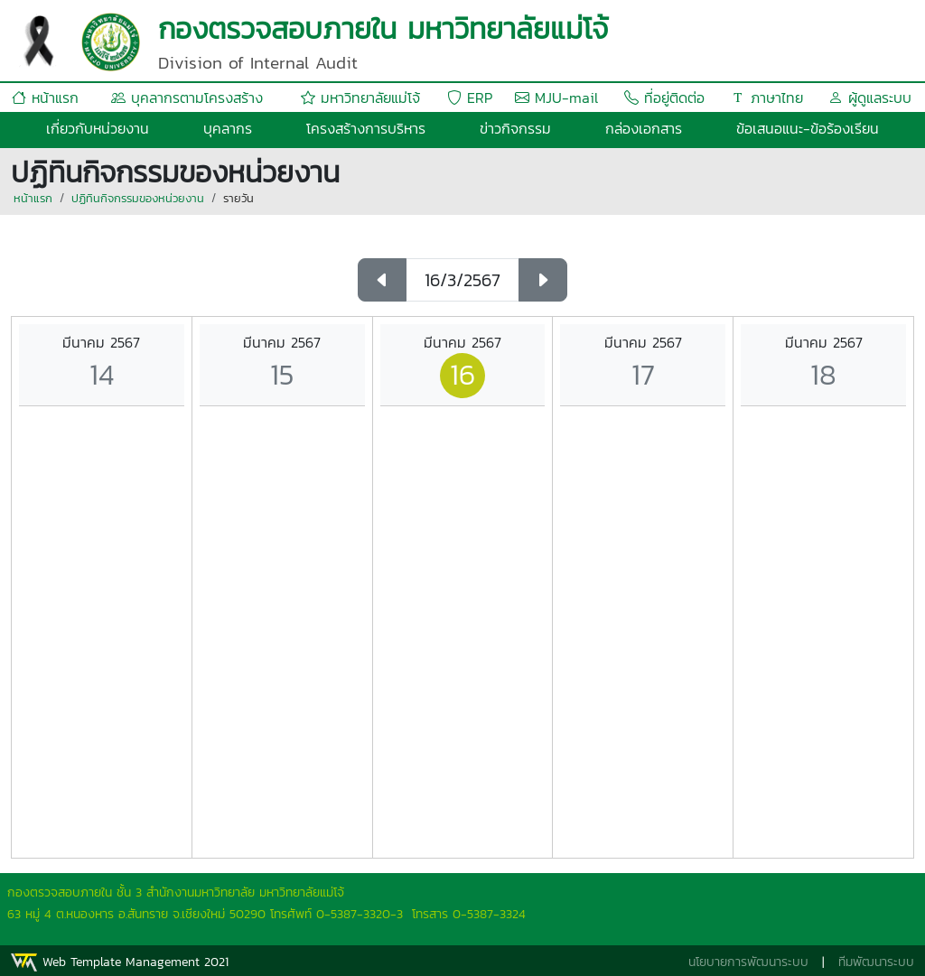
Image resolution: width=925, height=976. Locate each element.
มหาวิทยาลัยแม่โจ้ (360, 97)
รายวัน (238, 198)
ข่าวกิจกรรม (515, 128)
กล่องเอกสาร (643, 128)
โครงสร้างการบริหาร (365, 128)
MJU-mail (556, 97)
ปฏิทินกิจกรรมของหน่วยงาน (137, 198)
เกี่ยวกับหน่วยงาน (97, 128)
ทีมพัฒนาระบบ (876, 962)
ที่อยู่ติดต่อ (664, 97)
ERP (469, 97)
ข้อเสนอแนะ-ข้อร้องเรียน (807, 128)
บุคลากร (227, 128)
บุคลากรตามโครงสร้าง (187, 97)
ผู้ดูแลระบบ (869, 97)
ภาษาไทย (767, 97)
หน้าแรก (45, 97)
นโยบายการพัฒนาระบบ (748, 962)
